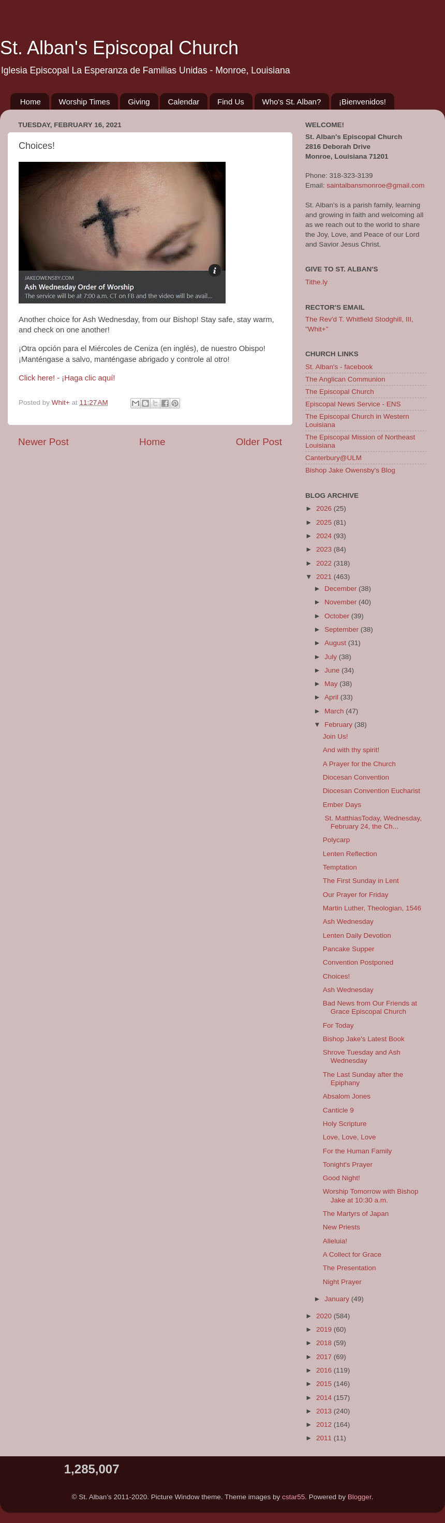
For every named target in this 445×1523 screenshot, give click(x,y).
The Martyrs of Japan (356, 1213)
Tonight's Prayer (348, 1164)
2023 (325, 549)
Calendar (183, 101)
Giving (139, 101)
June (333, 670)
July (331, 657)
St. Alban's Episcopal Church (119, 47)
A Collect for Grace (352, 1254)
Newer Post (43, 441)
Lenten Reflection (350, 854)
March (335, 711)
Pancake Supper (349, 949)
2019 (325, 1329)
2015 (325, 1384)
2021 (325, 577)
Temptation (340, 867)
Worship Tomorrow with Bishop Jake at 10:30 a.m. (371, 1195)
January (337, 1299)
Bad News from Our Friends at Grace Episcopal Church (370, 1007)
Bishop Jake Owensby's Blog (350, 470)
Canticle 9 (338, 1110)
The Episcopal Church (339, 391)
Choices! (336, 976)
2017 (325, 1357)
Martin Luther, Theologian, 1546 (372, 908)
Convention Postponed (358, 962)
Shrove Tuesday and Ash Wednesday (361, 1056)
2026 (325, 508)
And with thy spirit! (351, 750)
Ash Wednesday (348, 921)
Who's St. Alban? (291, 101)
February (339, 724)
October (337, 616)
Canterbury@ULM (333, 458)
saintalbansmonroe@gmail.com (375, 185)
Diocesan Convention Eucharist (371, 791)
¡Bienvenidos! (362, 101)
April (332, 697)
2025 (325, 522)
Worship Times (84, 101)
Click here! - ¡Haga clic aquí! (67, 378)
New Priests (341, 1227)
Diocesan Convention (356, 777)
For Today (338, 1025)
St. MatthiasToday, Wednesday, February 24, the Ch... (372, 822)
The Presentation (349, 1268)
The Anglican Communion (345, 379)
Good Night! (341, 1178)
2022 (325, 563)
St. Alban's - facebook (339, 367)
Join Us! (335, 736)
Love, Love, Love (349, 1137)
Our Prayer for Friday (356, 894)
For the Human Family (357, 1151)
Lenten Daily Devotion (357, 935)
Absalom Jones (346, 1096)
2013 (325, 1411)
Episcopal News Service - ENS (353, 404)
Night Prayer (342, 1282)
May (331, 684)
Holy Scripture (345, 1124)
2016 (325, 1370)
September (342, 629)
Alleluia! (335, 1241)
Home (30, 101)
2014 (325, 1398)
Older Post (259, 441)
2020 (325, 1316)
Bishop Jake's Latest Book (364, 1039)
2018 (325, 1343)
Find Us (230, 101)
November (341, 602)
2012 (325, 1424)
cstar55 (293, 1497)
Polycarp (336, 840)
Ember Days (342, 805)
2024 (325, 536)
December (341, 588)
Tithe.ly (316, 282)
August (336, 643)
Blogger (360, 1497)
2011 (325, 1438)
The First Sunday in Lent (361, 881)
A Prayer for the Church (359, 764)
